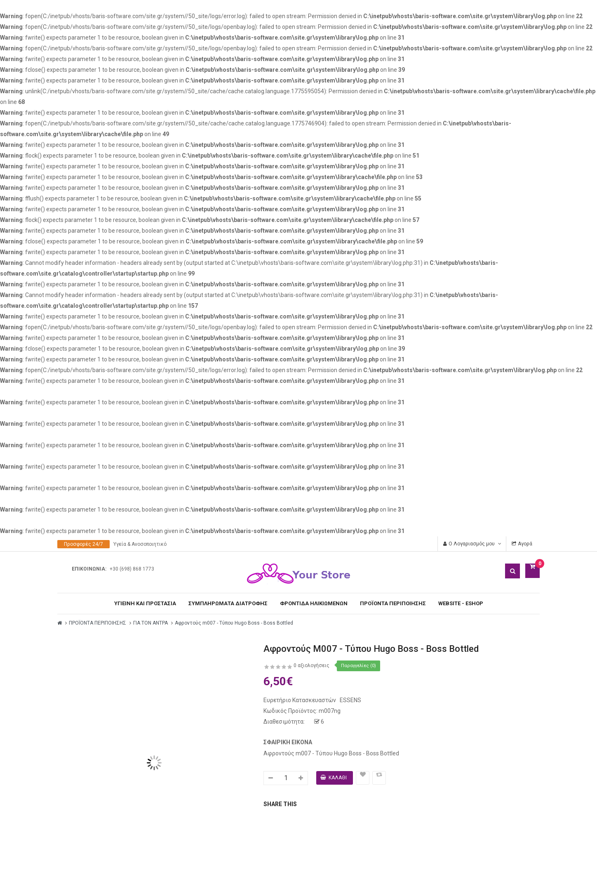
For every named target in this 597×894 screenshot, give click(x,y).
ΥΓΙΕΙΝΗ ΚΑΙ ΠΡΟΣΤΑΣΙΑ (145, 603)
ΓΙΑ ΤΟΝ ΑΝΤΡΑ (150, 623)
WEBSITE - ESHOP (460, 603)
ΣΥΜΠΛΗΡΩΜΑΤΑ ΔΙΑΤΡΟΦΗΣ (228, 603)
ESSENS (349, 700)
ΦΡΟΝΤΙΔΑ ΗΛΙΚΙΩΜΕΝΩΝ (314, 603)
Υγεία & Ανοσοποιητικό (140, 544)
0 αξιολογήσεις (311, 665)
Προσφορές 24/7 (83, 544)
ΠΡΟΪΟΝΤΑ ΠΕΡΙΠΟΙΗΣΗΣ (393, 603)
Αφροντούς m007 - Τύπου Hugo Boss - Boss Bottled (234, 623)
